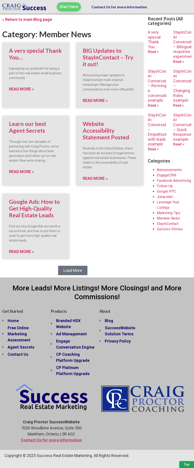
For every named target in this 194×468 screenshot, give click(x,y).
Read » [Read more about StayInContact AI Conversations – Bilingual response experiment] (178, 61)
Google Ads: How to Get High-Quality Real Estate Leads (34, 208)
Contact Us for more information (119, 7)
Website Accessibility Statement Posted (106, 130)
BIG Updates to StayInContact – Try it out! (108, 57)
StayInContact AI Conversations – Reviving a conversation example (161, 86)
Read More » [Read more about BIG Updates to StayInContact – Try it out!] (95, 100)
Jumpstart (165, 197)
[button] (72, 270)
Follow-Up (165, 186)
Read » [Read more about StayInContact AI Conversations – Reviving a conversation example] (153, 105)
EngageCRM (166, 175)
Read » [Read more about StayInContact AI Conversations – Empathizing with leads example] (153, 149)
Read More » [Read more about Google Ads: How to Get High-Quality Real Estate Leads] (21, 251)
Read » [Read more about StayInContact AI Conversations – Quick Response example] (178, 144)
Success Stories (170, 229)
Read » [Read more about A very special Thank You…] (153, 52)
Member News (168, 218)
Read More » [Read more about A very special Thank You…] (21, 89)
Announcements (169, 170)
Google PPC (166, 191)
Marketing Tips (168, 213)
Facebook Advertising (174, 180)
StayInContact (168, 224)
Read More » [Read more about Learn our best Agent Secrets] (21, 171)
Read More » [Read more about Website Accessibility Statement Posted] (95, 178)
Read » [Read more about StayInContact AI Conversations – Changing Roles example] (178, 105)
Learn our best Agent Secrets (27, 127)
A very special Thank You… (154, 39)
